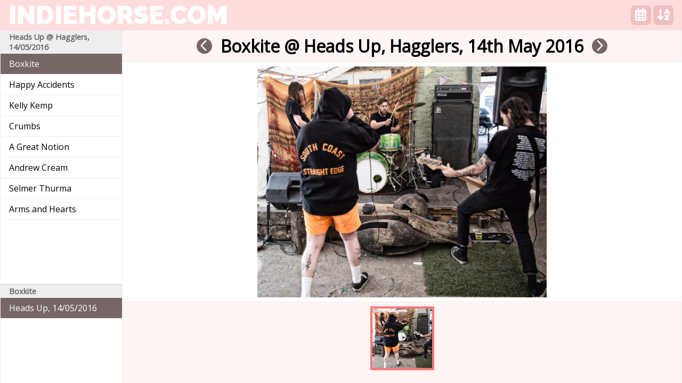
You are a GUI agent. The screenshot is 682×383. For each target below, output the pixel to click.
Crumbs (24, 126)
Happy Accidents (42, 84)
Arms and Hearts (42, 209)
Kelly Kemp (31, 105)
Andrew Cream (38, 167)
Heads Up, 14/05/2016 (53, 308)
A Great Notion (39, 147)
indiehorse (118, 15)
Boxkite (24, 64)
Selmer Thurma (40, 188)
